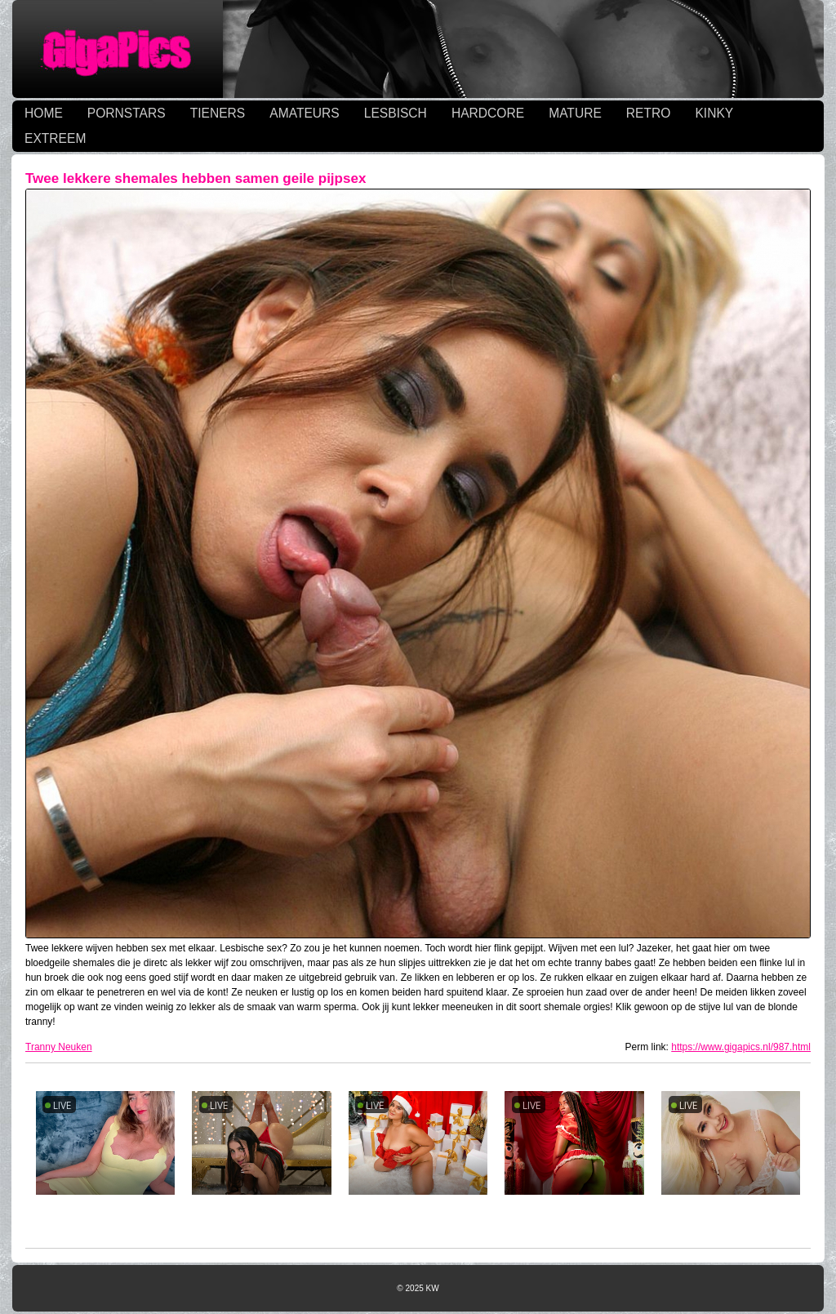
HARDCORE (487, 113)
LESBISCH (395, 113)
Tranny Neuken (58, 1047)
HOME (43, 113)
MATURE (575, 113)
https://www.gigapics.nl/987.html (741, 1047)
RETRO (648, 113)
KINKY (714, 113)
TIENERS (218, 113)
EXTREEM (55, 138)
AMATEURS (304, 113)
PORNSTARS (126, 113)
